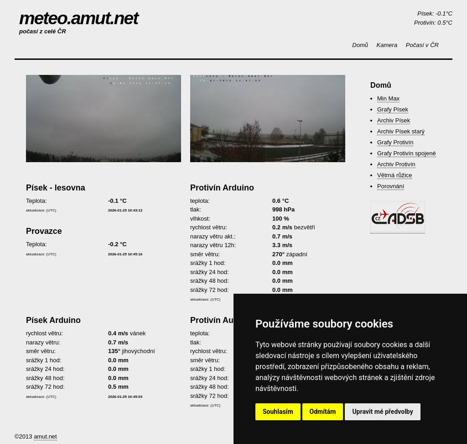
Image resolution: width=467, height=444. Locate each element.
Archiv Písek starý (401, 131)
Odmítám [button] (323, 411)
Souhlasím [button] (278, 411)
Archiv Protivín (396, 164)
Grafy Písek (392, 109)
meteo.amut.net (78, 18)
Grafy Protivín (395, 142)
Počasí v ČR (422, 45)
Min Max (388, 98)
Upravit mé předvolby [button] (382, 411)
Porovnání (390, 186)
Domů (360, 45)
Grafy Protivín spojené (406, 153)
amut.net (45, 436)
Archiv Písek (393, 120)
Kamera (387, 45)
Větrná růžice (394, 175)
